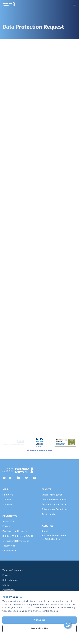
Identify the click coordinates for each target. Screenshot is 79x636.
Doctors (6, 526)
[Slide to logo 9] (44, 450)
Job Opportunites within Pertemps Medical (54, 537)
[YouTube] (35, 478)
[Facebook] (4, 478)
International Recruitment (15, 541)
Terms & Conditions (12, 570)
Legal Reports (9, 551)
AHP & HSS (8, 521)
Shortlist (6, 500)
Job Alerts (7, 504)
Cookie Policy (56, 608)
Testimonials (8, 546)
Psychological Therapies (14, 531)
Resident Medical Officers (55, 504)
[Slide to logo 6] (39, 450)
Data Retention (10, 580)
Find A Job (7, 495)
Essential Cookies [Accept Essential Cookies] (39, 628)
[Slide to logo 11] (48, 450)
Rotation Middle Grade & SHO (17, 536)
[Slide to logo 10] (46, 450)
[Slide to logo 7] (41, 450)
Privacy (6, 575)
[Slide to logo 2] (32, 450)
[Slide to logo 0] (28, 450)
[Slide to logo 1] (30, 450)
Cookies (6, 585)
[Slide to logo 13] (51, 450)
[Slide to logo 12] (50, 450)
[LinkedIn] (18, 478)
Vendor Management (52, 495)
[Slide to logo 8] (42, 450)
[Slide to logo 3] (33, 450)
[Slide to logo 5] (37, 450)
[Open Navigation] (74, 4)
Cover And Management (54, 500)
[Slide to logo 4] (35, 450)
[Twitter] (26, 478)
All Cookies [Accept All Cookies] (39, 620)
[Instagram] (10, 478)
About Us (46, 531)
